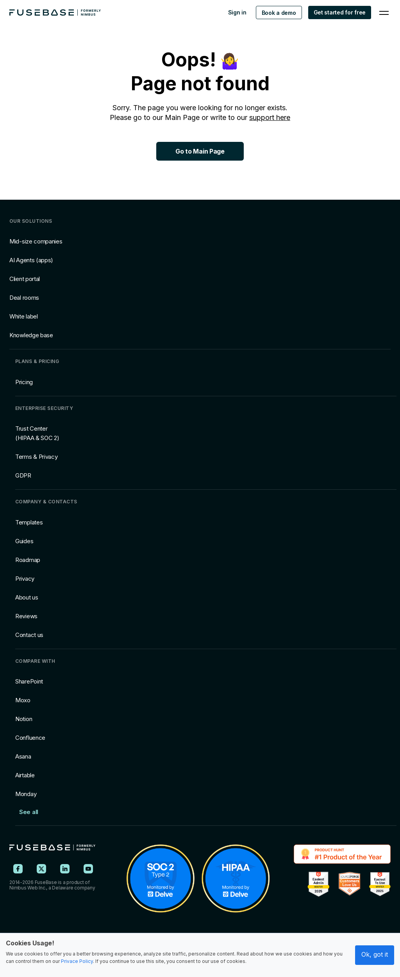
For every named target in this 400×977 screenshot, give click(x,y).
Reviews (26, 616)
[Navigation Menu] (384, 12)
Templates (29, 522)
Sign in (237, 12)
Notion (23, 719)
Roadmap (27, 560)
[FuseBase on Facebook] (18, 868)
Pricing (24, 382)
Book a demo (279, 12)
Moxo (22, 700)
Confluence (30, 737)
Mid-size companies (35, 241)
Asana (23, 756)
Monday (25, 794)
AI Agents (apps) (31, 260)
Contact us (29, 635)
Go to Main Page (199, 151)
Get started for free (340, 12)
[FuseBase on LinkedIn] (65, 868)
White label (23, 316)
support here (269, 117)
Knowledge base (31, 335)
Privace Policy (77, 961)
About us (26, 597)
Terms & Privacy (36, 456)
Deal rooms (24, 297)
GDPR (23, 475)
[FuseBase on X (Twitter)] (41, 868)
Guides (24, 541)
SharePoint (29, 681)
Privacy (24, 578)
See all (28, 812)
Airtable (25, 775)
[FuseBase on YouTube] (88, 868)
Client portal (24, 279)
